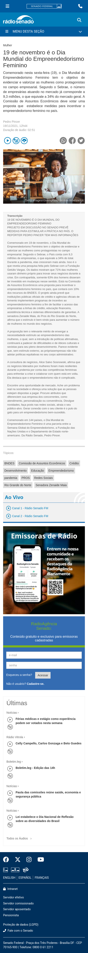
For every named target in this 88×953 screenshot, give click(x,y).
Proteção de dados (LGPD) (20, 924)
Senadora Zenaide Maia (51, 485)
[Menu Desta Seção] (44, 32)
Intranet (10, 889)
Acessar (43, 675)
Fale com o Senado (18, 930)
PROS (26, 478)
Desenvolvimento (15, 470)
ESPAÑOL (25, 878)
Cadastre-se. (35, 683)
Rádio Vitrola (14, 737)
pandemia (10, 478)
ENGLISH (9, 878)
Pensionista (11, 915)
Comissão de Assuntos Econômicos (42, 463)
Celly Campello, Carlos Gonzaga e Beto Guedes (49, 743)
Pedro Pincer (11, 121)
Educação (37, 470)
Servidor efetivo (13, 897)
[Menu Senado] (7, 6)
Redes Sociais (43, 478)
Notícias (11, 712)
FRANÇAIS (42, 878)
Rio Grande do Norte (17, 485)
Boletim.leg (13, 761)
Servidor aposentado (17, 909)
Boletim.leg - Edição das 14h (35, 767)
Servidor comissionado (18, 903)
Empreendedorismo (61, 470)
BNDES (9, 463)
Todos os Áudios (19, 837)
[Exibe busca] (79, 20)
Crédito (74, 463)
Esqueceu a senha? (19, 675)
